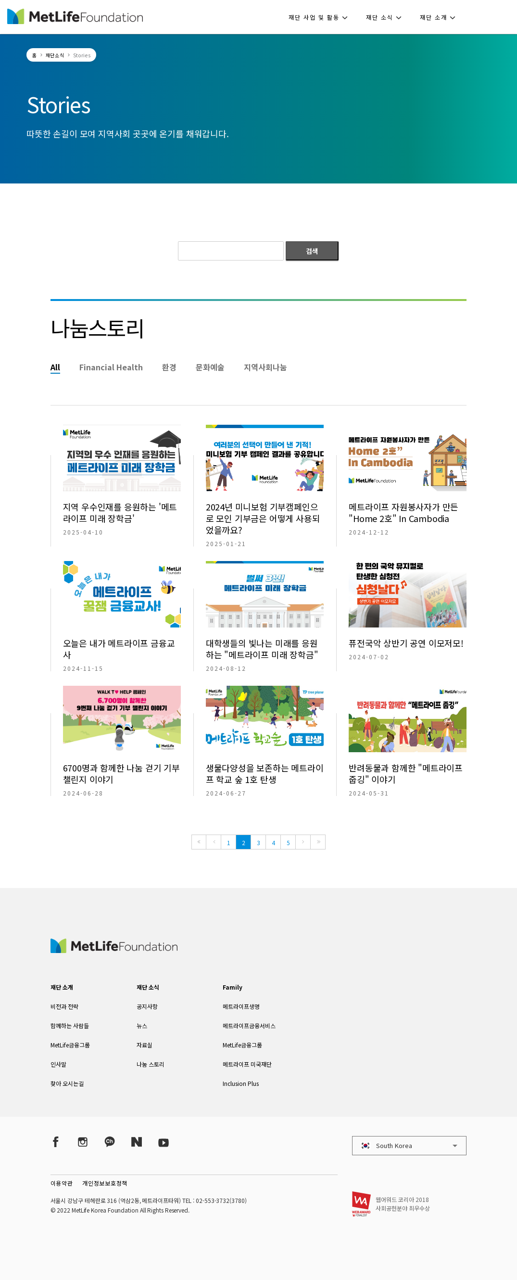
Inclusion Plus (241, 1083)
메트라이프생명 (241, 1006)
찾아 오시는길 (67, 1083)
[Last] (318, 842)
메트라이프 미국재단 (247, 1064)
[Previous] (213, 842)
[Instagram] (82, 1141)
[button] (321, 17)
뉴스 (142, 1025)
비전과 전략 (64, 1006)
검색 (312, 251)
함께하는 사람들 (69, 1025)
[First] (199, 842)
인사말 (58, 1064)
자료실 (144, 1045)
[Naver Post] (136, 1141)
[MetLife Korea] (113, 949)
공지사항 (147, 1006)
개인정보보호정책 (104, 1183)
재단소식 (55, 55)
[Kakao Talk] (109, 1141)
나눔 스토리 (150, 1064)
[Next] (303, 842)
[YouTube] (163, 1141)
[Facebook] (55, 1141)
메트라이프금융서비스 (249, 1025)
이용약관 (61, 1183)
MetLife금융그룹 (70, 1045)
